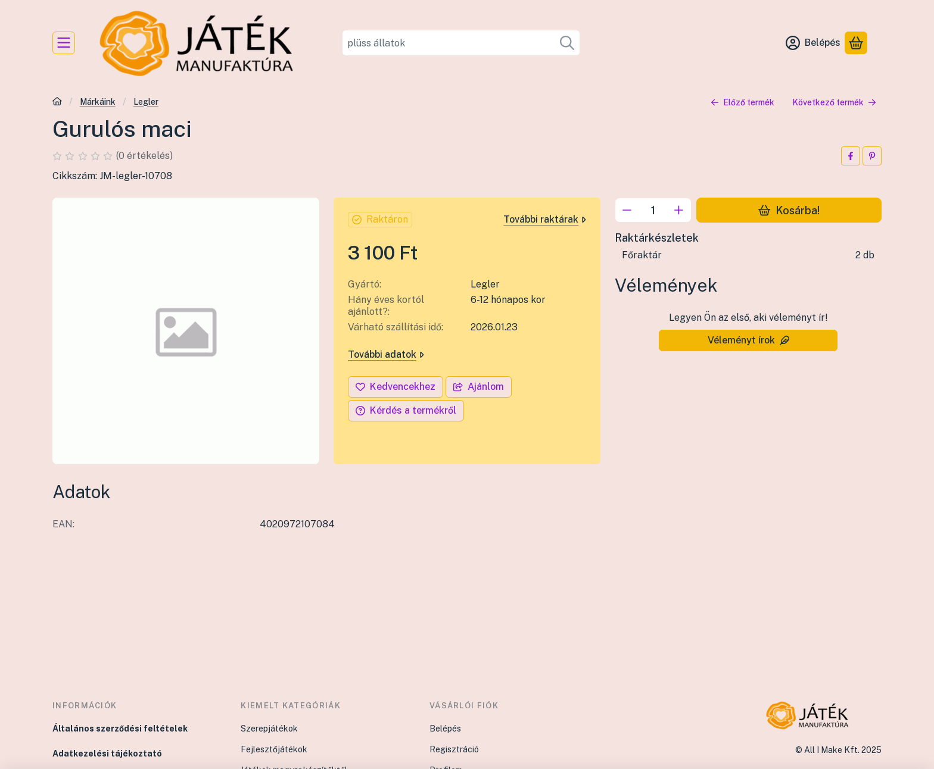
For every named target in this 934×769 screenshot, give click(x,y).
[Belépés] (813, 43)
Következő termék (834, 102)
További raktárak (544, 219)
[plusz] (679, 210)
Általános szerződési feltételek (120, 728)
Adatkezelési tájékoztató (107, 753)
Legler (145, 102)
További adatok (386, 354)
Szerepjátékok (269, 728)
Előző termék (742, 102)
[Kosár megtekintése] (856, 43)
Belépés (445, 728)
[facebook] (850, 155)
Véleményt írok (748, 340)
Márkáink (98, 102)
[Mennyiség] (653, 210)
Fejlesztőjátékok (274, 749)
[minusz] (627, 210)
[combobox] (461, 43)
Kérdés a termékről (406, 410)
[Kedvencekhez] (395, 387)
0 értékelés (145, 155)
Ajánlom (478, 386)
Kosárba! (789, 210)
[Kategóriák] (63, 43)
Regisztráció (454, 749)
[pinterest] (872, 155)
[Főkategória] (57, 102)
